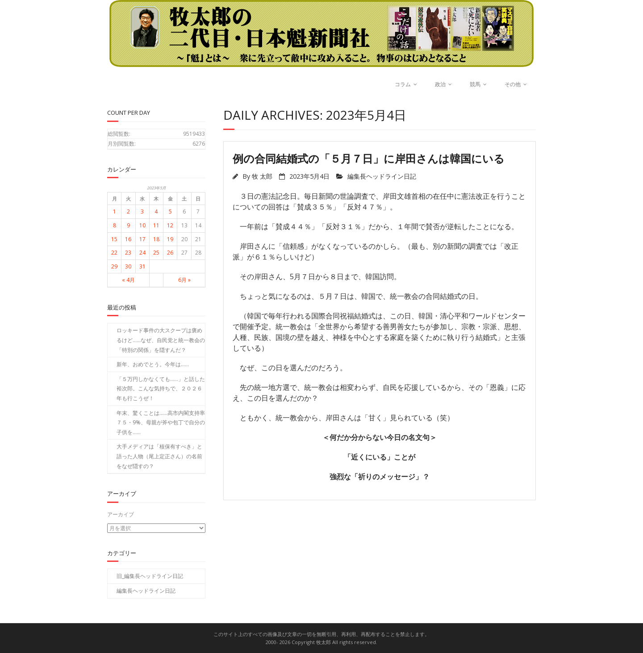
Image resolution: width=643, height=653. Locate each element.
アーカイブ (120, 514)
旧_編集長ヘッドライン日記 (150, 576)
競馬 (475, 84)
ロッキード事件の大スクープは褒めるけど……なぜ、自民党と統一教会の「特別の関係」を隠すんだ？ (161, 339)
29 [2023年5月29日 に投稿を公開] (114, 266)
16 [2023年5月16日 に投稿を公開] (128, 239)
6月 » (184, 280)
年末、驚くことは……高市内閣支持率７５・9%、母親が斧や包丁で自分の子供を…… (161, 422)
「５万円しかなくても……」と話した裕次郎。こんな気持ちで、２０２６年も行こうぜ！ (161, 388)
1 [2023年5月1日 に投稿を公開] (114, 211)
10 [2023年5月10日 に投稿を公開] (142, 225)
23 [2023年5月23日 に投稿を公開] (128, 252)
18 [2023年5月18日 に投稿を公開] (156, 239)
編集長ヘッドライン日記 (381, 176)
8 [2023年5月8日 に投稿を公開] (114, 225)
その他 (513, 84)
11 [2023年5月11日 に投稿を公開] (156, 225)
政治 (440, 84)
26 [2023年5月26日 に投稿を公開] (170, 252)
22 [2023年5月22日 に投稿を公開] (114, 252)
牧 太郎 (262, 176)
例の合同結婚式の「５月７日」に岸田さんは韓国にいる (369, 158)
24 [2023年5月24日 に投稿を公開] (142, 252)
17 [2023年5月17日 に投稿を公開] (142, 239)
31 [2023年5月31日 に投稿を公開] (142, 266)
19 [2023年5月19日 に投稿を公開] (170, 239)
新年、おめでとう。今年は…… (153, 364)
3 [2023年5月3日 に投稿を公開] (142, 211)
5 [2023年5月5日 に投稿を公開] (170, 211)
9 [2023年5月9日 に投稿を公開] (128, 225)
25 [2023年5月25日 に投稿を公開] (156, 252)
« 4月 (128, 280)
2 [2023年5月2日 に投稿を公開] (128, 211)
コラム (403, 84)
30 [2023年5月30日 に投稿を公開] (128, 266)
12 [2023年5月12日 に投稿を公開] (170, 225)
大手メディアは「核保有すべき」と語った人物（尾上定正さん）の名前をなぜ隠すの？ (159, 456)
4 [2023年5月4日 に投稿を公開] (156, 211)
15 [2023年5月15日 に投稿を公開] (114, 239)
